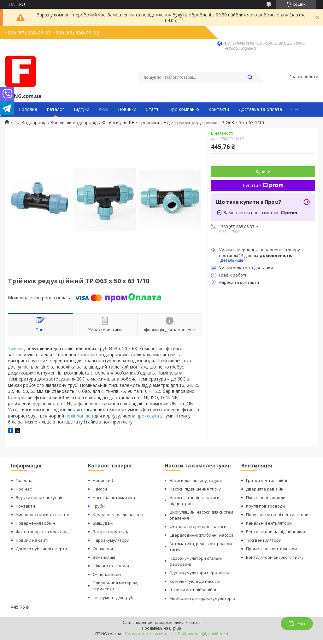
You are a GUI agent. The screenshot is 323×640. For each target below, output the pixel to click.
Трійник (16, 348)
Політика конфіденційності (203, 634)
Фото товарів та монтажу (42, 531)
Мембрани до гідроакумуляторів (202, 598)
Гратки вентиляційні (266, 480)
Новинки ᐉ (104, 480)
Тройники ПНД (154, 122)
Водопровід (33, 122)
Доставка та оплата (260, 109)
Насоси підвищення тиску (195, 489)
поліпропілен (79, 416)
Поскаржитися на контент (149, 634)
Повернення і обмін (35, 523)
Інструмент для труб (113, 597)
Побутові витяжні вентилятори (277, 514)
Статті (153, 109)
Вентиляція (104, 557)
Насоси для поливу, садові (195, 480)
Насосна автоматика (114, 497)
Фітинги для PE (118, 122)
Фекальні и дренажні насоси (197, 526)
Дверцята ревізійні (265, 489)
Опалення (103, 549)
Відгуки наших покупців (39, 497)
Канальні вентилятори (269, 523)
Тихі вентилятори (263, 540)
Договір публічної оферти (41, 549)
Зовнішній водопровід (74, 122)
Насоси (100, 489)
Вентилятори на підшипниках (276, 531)
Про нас (24, 489)
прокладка (148, 416)
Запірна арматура (111, 531)
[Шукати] (250, 77)
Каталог (55, 109)
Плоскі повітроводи (265, 497)
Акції (104, 109)
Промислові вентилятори (271, 549)
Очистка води (107, 574)
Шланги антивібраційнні (194, 590)
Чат (296, 623)
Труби (99, 506)
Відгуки (81, 109)
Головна (28, 109)
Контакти (218, 109)
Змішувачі (103, 523)
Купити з (263, 185)
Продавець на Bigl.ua (161, 628)
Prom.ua (193, 622)
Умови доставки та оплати (43, 514)
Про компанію (184, 109)
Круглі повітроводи (265, 506)
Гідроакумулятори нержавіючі (199, 573)
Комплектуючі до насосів (118, 514)
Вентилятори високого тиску (275, 557)
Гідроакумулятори (111, 540)
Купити (263, 171)
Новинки (127, 109)
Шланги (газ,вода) (111, 566)
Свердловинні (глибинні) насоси (201, 535)
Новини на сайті (32, 540)
